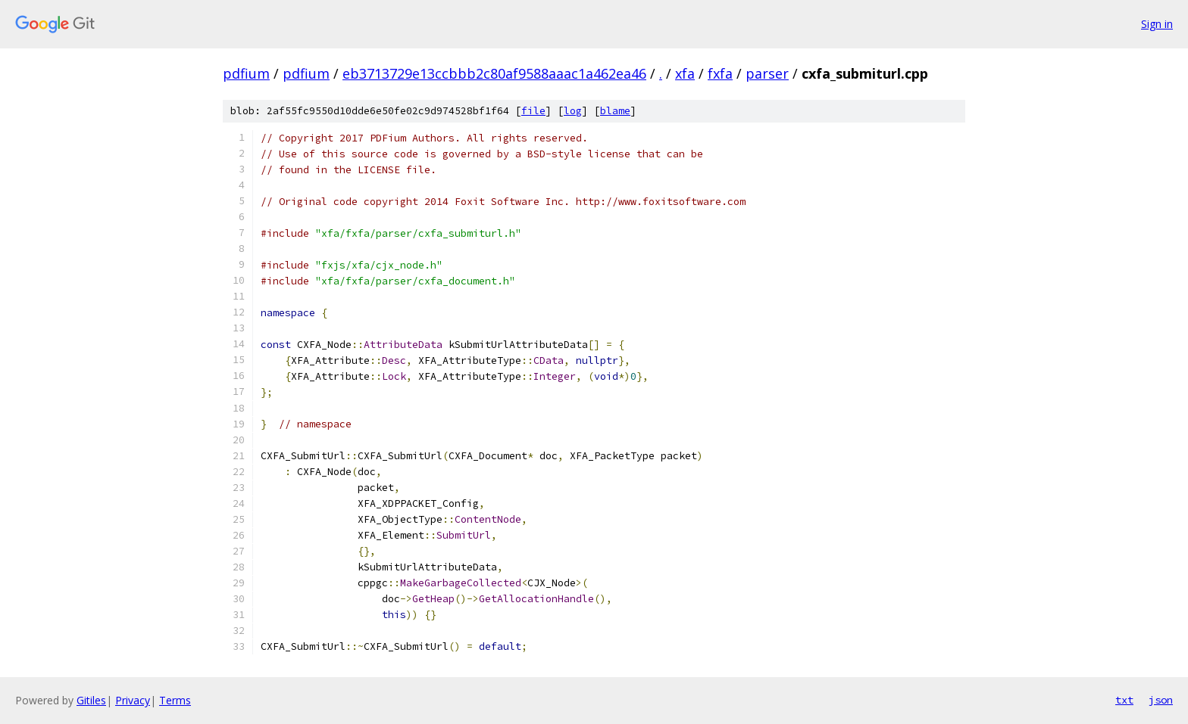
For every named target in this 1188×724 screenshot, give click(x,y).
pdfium (246, 73)
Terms (175, 700)
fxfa (720, 73)
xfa (685, 73)
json (1161, 700)
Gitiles (91, 700)
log (573, 110)
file (533, 110)
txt (1124, 700)
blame (615, 110)
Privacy (132, 700)
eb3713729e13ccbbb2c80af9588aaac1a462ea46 (494, 73)
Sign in (1157, 24)
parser (767, 73)
